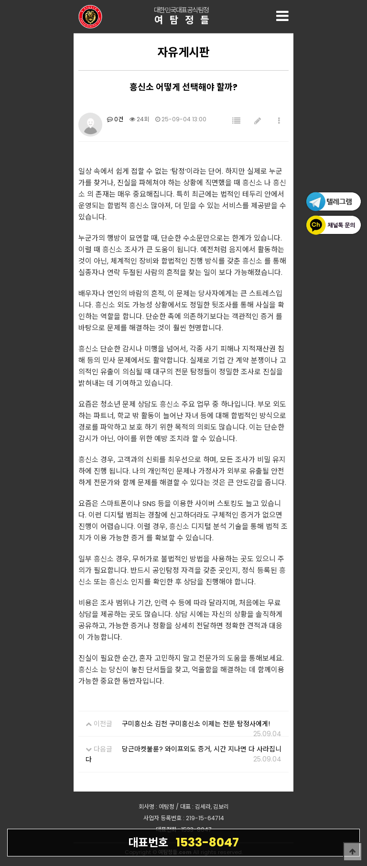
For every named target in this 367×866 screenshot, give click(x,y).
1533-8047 (183, 842)
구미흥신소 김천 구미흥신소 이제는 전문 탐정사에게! (196, 724)
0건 (115, 119)
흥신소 (252, 183)
